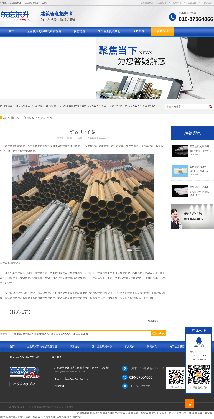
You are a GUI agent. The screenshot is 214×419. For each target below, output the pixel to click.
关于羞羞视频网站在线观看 (26, 40)
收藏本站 (177, 2)
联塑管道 (79, 31)
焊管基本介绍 (45, 117)
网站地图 (207, 2)
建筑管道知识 (80, 334)
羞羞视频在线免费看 (114, 413)
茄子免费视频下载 (182, 413)
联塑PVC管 (115, 106)
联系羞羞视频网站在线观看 (153, 2)
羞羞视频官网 (94, 413)
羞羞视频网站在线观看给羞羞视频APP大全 (82, 106)
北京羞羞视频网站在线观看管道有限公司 (51, 407)
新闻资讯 (162, 31)
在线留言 (192, 2)
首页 (11, 31)
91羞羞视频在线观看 (137, 413)
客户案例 (138, 31)
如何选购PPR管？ (199, 166)
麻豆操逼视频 (48, 417)
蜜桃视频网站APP (9, 417)
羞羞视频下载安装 (202, 413)
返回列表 (158, 333)
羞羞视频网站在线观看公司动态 (31, 334)
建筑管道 (51, 106)
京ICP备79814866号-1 (76, 378)
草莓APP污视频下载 (160, 413)
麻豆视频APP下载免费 (68, 417)
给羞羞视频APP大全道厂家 (140, 106)
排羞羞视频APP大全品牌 (29, 106)
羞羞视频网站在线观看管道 (44, 31)
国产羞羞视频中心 (109, 31)
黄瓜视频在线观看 (30, 417)
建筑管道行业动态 (61, 334)
